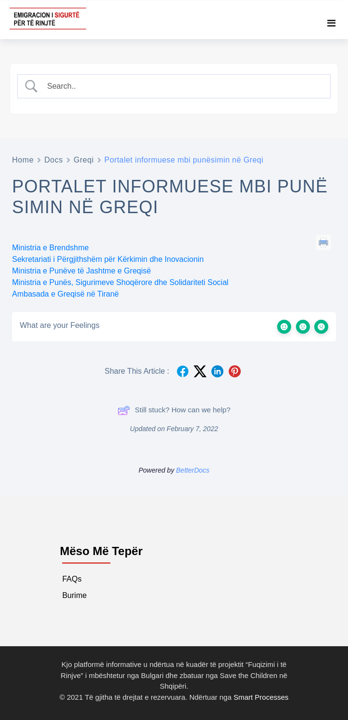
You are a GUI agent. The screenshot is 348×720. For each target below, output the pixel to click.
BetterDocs (192, 470)
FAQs (71, 579)
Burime (74, 595)
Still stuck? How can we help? (174, 410)
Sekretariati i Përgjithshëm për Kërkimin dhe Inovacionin (108, 259)
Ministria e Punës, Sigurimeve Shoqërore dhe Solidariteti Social (120, 282)
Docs (53, 160)
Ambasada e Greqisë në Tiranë (65, 294)
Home (23, 160)
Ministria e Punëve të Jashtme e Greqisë (81, 271)
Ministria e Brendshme (50, 248)
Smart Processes (260, 697)
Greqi (84, 160)
